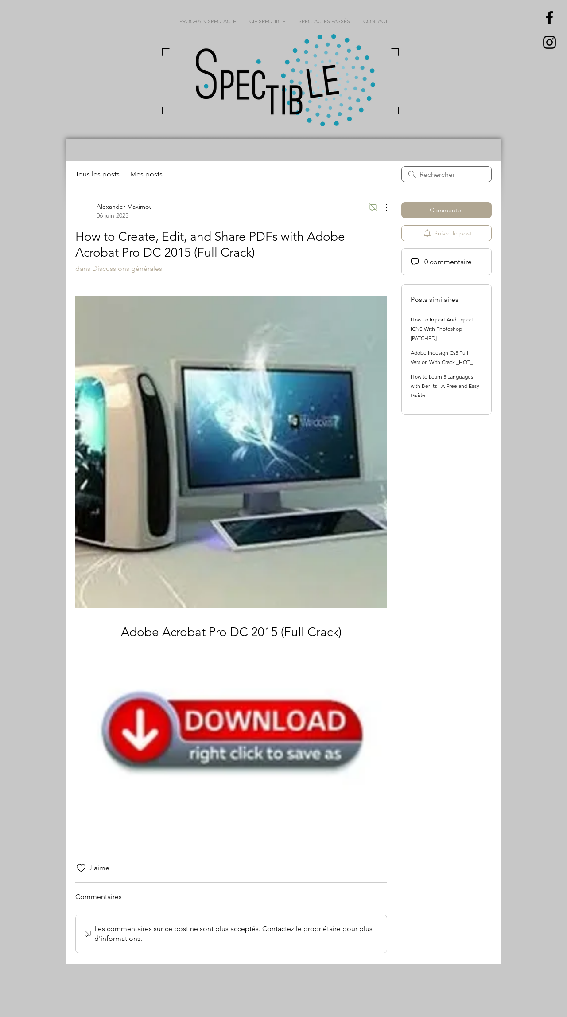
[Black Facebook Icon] (549, 17)
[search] (446, 174)
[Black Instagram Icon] (549, 42)
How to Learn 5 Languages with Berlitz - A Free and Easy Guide (445, 386)
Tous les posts (97, 174)
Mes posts (146, 174)
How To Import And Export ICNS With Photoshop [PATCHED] (442, 328)
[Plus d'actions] (382, 207)
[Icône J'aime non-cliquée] (81, 868)
